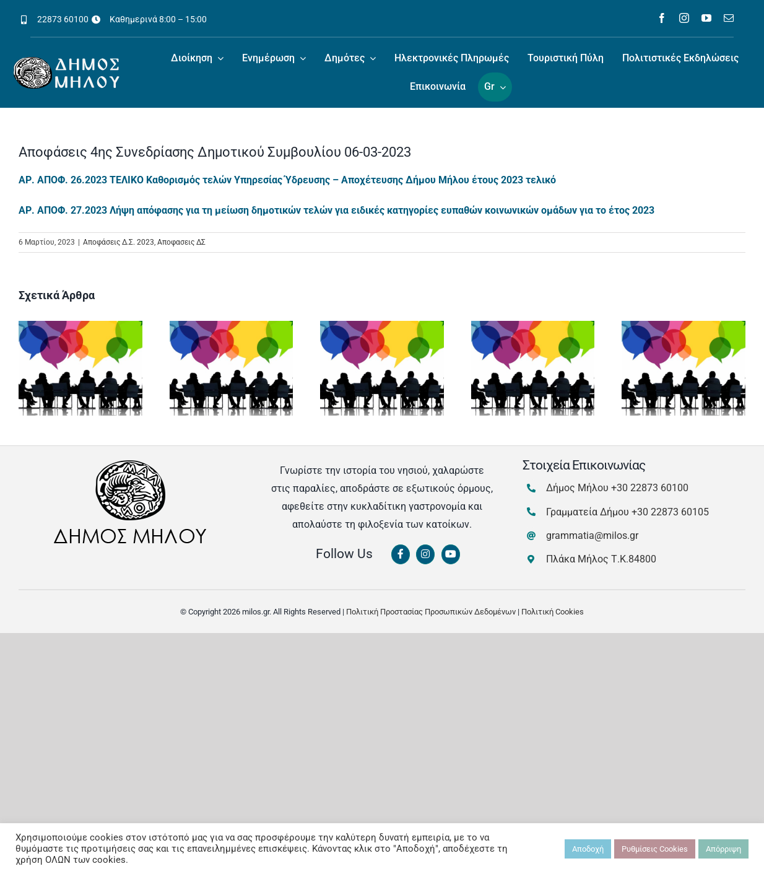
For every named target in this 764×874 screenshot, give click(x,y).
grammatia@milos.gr (592, 535)
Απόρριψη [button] (723, 849)
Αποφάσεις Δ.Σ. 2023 (118, 242)
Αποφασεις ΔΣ (181, 242)
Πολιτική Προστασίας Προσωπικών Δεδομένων (431, 611)
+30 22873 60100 (649, 488)
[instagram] (684, 18)
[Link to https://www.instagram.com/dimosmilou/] (425, 554)
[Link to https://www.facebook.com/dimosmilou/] (400, 554)
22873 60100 (63, 19)
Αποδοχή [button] (588, 849)
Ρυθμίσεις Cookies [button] (655, 849)
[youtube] (706, 18)
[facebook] (662, 18)
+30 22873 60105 (670, 512)
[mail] (729, 18)
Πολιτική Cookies (552, 611)
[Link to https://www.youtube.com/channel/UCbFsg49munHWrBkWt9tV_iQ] (450, 554)
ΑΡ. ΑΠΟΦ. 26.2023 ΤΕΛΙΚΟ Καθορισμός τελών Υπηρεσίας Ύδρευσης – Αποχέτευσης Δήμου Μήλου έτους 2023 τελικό (287, 180)
